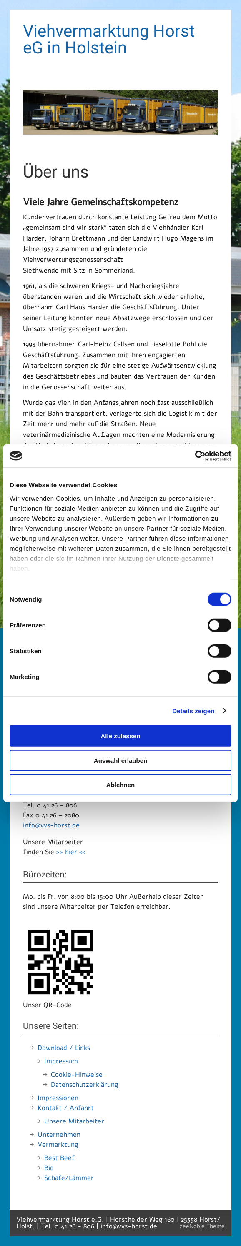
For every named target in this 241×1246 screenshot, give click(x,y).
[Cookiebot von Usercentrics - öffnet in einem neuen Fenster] (194, 455)
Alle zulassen (120, 736)
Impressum (61, 1061)
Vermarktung (58, 1144)
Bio (49, 1168)
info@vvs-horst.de (51, 825)
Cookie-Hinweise (77, 1074)
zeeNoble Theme (202, 1226)
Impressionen (58, 1098)
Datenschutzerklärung (84, 1084)
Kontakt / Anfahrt (66, 1108)
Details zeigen (193, 710)
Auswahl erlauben (120, 760)
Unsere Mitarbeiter (74, 1121)
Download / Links (64, 1048)
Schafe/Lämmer (69, 1178)
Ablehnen (120, 784)
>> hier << (70, 852)
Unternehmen (59, 1134)
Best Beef (59, 1158)
